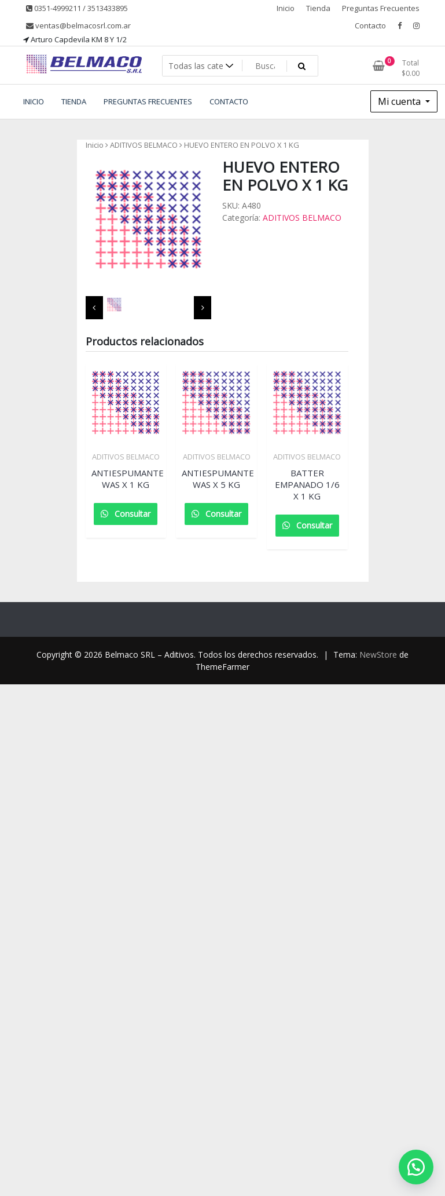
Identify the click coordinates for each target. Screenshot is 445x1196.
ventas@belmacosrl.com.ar (78, 25)
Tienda (318, 8)
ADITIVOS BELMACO (144, 145)
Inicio (286, 8)
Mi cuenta (400, 101)
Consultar (131, 513)
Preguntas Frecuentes (381, 8)
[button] (416, 1167)
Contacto (370, 25)
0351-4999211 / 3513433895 (77, 8)
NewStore (378, 654)
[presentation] (94, 307)
